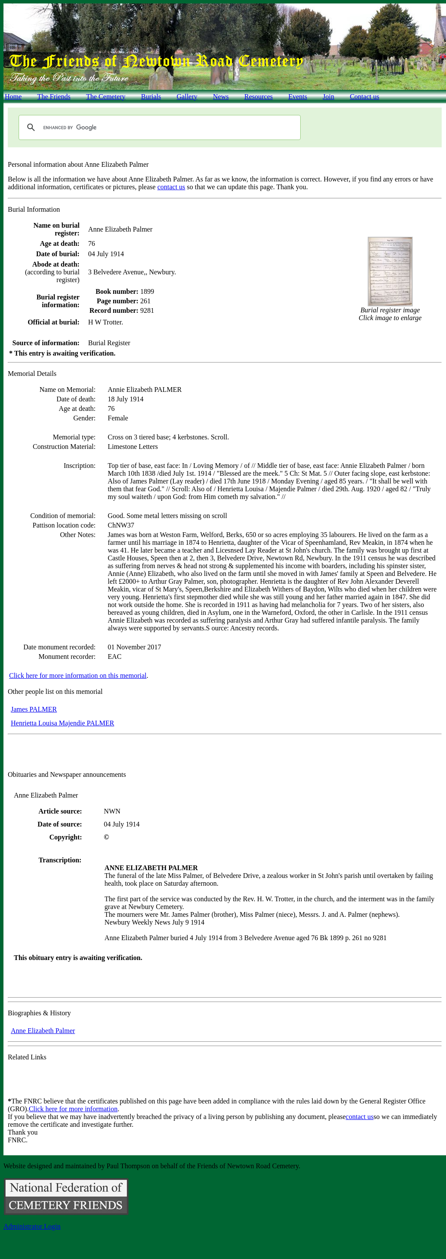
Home (13, 96)
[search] (158, 127)
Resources (258, 96)
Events (297, 96)
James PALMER (34, 709)
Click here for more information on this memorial (78, 675)
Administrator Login (32, 1226)
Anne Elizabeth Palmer (43, 1030)
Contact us (364, 96)
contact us (171, 187)
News (220, 96)
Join (328, 96)
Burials (151, 96)
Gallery (186, 96)
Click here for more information (73, 1109)
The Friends (54, 96)
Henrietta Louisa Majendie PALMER (62, 723)
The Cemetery (105, 96)
